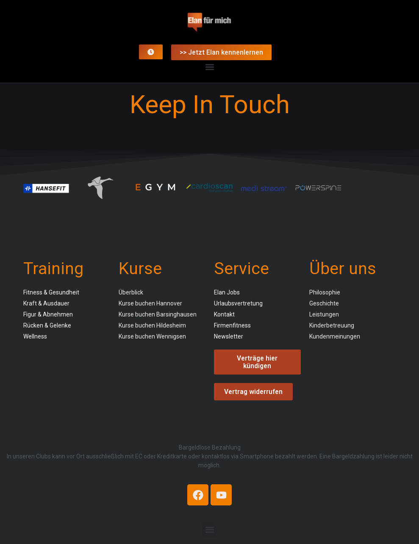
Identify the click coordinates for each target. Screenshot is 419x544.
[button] (209, 67)
